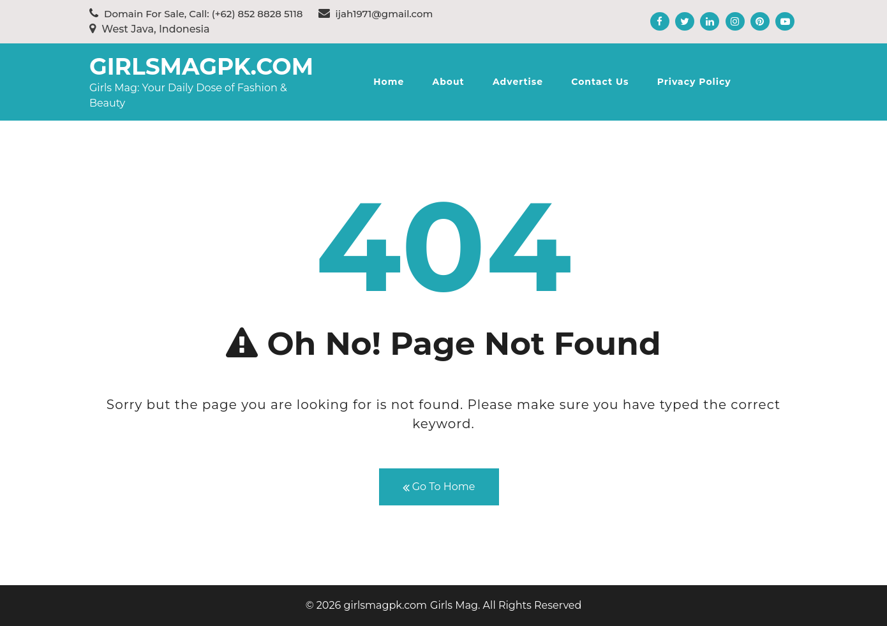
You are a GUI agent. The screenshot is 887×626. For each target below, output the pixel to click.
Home (388, 81)
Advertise (518, 81)
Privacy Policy (694, 81)
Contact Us (600, 81)
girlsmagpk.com (201, 66)
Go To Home (439, 487)
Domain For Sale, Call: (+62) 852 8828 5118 (195, 14)
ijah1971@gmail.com (375, 14)
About (448, 81)
